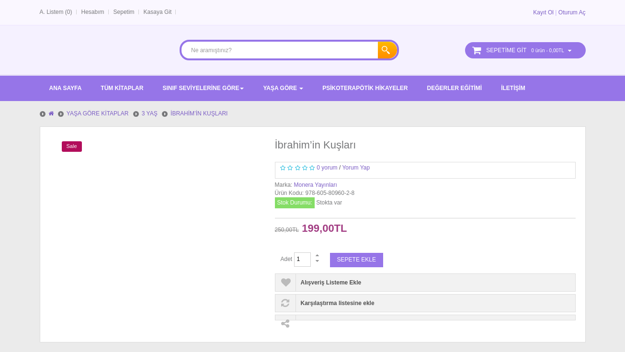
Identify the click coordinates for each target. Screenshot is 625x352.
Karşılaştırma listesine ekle (338, 303)
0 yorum (327, 167)
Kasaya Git (158, 12)
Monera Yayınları (315, 185)
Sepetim (124, 12)
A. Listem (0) (56, 12)
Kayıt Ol (543, 12)
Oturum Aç (572, 12)
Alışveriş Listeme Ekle (331, 282)
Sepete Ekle (356, 259)
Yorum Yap (356, 167)
